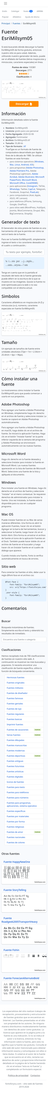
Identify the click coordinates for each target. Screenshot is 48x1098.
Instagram (33, 186)
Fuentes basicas (14, 719)
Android (25, 164)
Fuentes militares (15, 688)
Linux (17, 164)
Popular (5, 17)
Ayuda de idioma (32, 17)
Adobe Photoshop (35, 167)
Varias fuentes (13, 735)
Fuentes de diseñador (17, 693)
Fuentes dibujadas (15, 740)
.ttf (24, 146)
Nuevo (28, 11)
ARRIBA (40, 11)
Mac (12, 164)
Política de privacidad (18, 1075)
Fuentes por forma (16, 821)
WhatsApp (15, 189)
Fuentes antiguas (15, 761)
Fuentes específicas (16, 811)
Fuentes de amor (15, 832)
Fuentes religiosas (15, 826)
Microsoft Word (29, 180)
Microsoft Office (17, 183)
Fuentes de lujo (14, 708)
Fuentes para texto (16, 787)
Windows (39, 161)
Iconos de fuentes (15, 782)
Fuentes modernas (16, 750)
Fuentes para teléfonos (18, 792)
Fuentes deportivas (16, 755)
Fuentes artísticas (15, 771)
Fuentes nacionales (16, 837)
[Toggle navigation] (5, 3)
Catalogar (15, 11)
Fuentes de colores (16, 842)
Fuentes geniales (15, 703)
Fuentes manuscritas (17, 745)
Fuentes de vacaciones (17, 729)
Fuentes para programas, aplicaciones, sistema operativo (22, 804)
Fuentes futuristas (15, 766)
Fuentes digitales (15, 776)
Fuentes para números (17, 797)
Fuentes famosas (15, 698)
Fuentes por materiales (18, 816)
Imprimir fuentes (15, 724)
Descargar (24, 104)
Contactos (35, 1075)
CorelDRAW (31, 183)
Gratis (4, 11)
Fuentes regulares (15, 714)
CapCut (31, 189)
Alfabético (17, 17)
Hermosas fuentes (15, 677)
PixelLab (34, 192)
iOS (31, 164)
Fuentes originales (15, 682)
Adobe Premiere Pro (19, 170)
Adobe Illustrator (26, 176)
